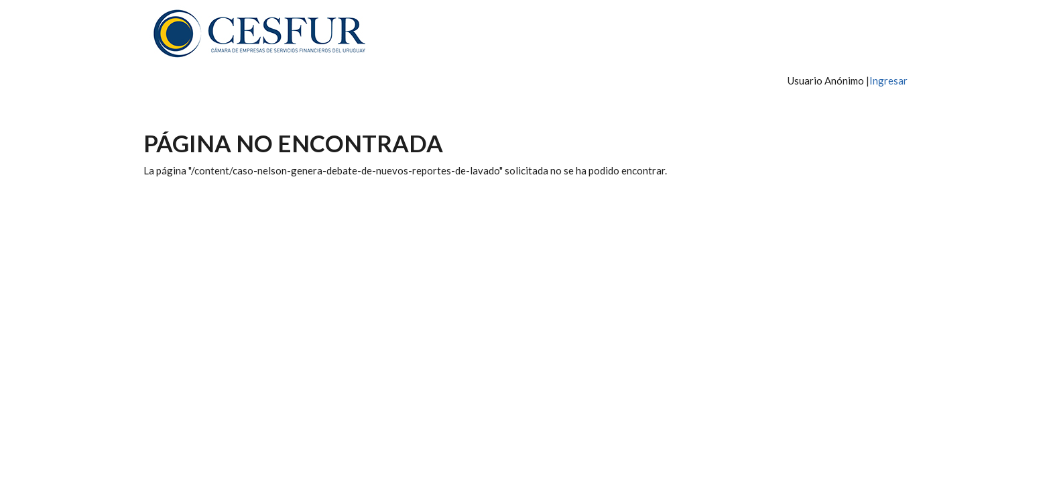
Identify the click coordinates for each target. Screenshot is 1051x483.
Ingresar (888, 80)
